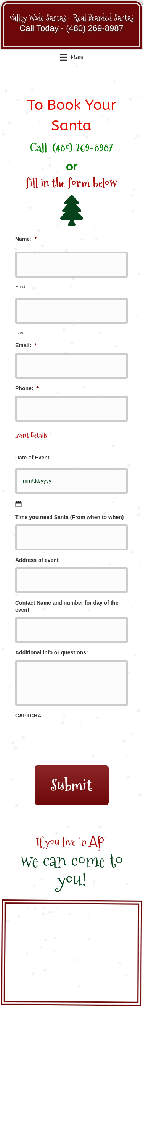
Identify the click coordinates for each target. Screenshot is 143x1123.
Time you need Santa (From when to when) (69, 517)
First (20, 286)
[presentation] (73, 737)
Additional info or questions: (51, 652)
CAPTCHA (28, 715)
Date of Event (32, 457)
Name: (26, 239)
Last (20, 332)
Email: (25, 345)
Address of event (37, 560)
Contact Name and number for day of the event (67, 606)
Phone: (27, 388)
